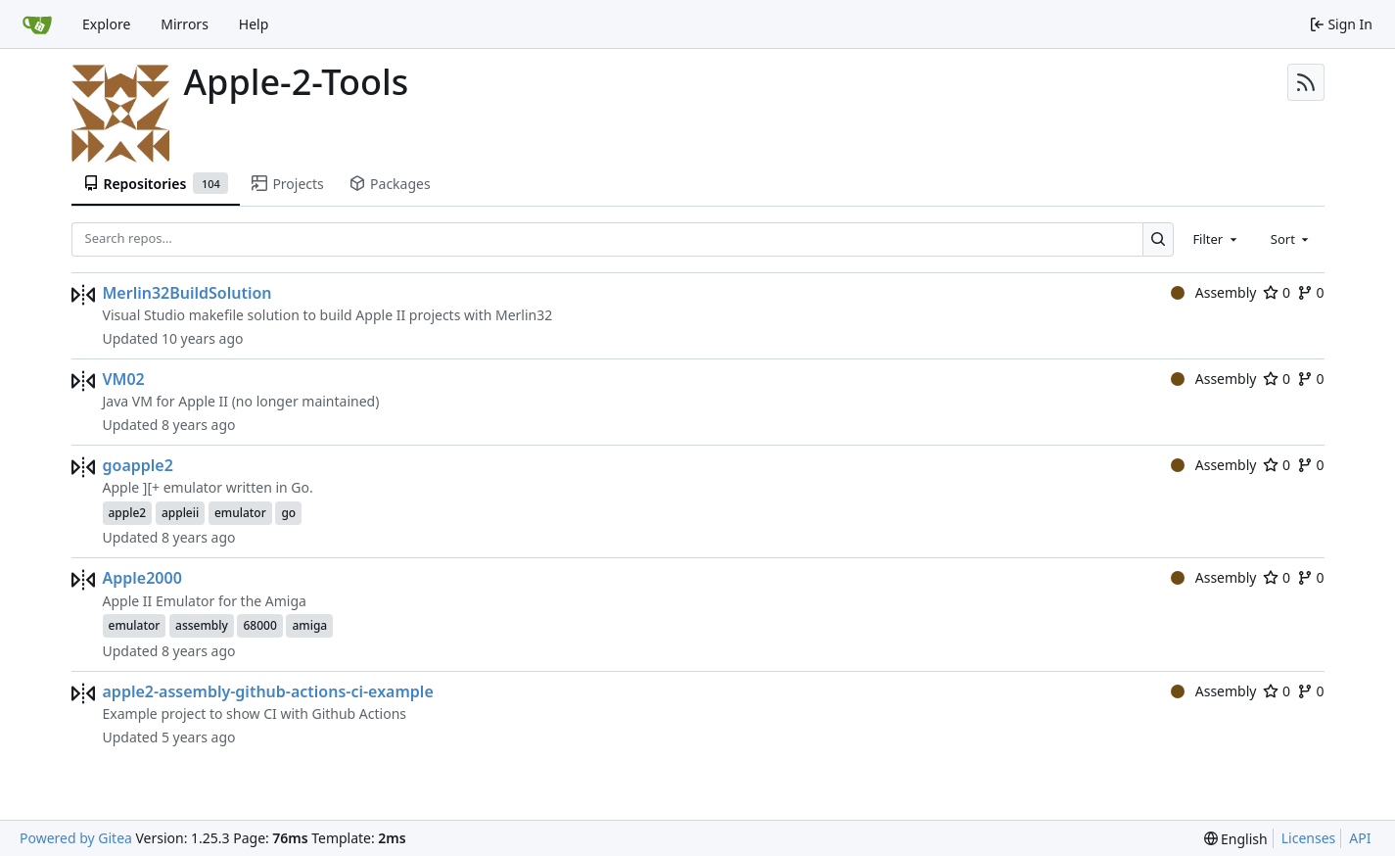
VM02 (124, 379)
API (1360, 838)
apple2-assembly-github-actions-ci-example (268, 691)
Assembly (1213, 292)
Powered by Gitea (76, 838)
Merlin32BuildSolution (187, 293)
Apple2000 (142, 578)
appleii (180, 512)
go (288, 512)
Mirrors (185, 24)
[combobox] (1216, 239)
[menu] (1236, 839)
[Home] (37, 24)
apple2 (128, 512)
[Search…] (1158, 239)
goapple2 (138, 465)
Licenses (1308, 838)
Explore (106, 24)
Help (254, 24)
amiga (309, 625)
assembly (201, 625)
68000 (259, 625)
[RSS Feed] (1306, 82)
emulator (240, 512)
